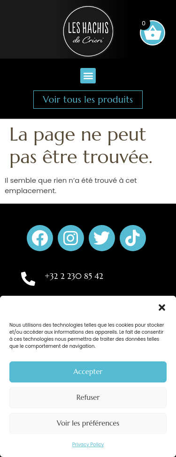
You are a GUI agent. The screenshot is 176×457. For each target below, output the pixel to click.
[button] (162, 307)
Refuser (88, 397)
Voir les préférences (88, 423)
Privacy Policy (88, 444)
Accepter (88, 371)
